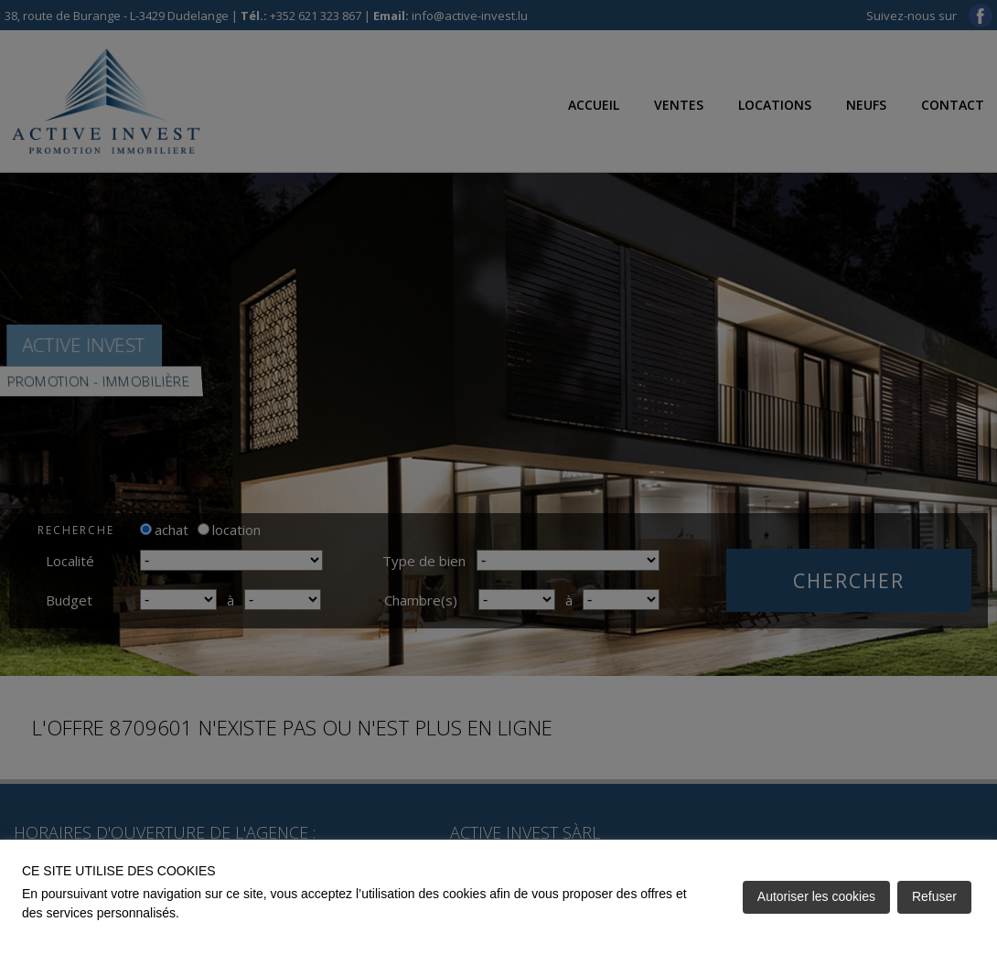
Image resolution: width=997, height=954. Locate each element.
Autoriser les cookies (816, 896)
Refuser (934, 896)
